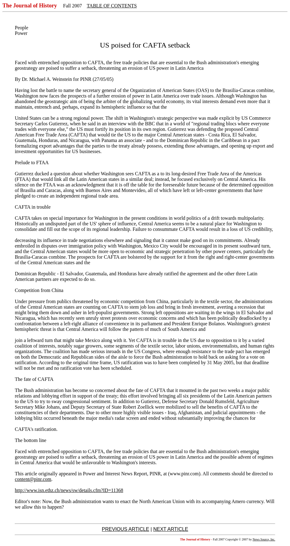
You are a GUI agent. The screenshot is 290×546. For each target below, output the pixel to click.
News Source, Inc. (264, 539)
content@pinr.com (33, 479)
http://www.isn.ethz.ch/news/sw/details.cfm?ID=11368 (69, 490)
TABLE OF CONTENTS (112, 5)
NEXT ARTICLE (170, 529)
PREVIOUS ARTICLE (125, 529)
